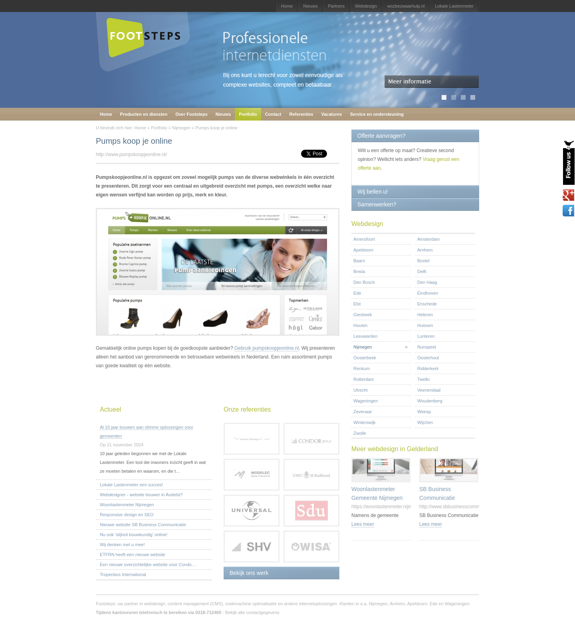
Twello (423, 379)
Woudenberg (429, 400)
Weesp (424, 411)
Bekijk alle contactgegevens (252, 612)
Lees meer (362, 524)
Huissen (425, 325)
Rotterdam (363, 379)
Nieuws (310, 6)
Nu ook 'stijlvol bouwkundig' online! (133, 534)
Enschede (427, 303)
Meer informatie (432, 81)
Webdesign (366, 6)
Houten (360, 325)
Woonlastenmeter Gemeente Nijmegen (376, 493)
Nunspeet (426, 347)
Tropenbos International (123, 574)
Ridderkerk (427, 368)
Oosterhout (428, 357)
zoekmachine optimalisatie (251, 603)
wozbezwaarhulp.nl (406, 6)
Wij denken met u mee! (122, 544)
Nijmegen (181, 127)
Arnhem (425, 250)
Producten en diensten (144, 114)
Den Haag (427, 282)
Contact (273, 114)
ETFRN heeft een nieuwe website (132, 554)
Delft (421, 271)
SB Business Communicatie (437, 493)
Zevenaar (362, 411)
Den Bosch (364, 282)
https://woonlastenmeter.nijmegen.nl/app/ (394, 506)
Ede (357, 293)
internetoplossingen (318, 603)
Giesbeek (362, 314)
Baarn (359, 260)
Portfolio (248, 114)
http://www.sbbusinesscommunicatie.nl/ (461, 506)
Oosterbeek (364, 357)
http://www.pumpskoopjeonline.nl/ (131, 154)
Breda (359, 271)
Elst (357, 303)
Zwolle (359, 433)
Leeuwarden (365, 336)
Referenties (301, 114)
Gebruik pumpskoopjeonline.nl (266, 348)
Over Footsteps (191, 114)
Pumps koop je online (216, 127)
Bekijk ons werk (249, 573)
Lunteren (425, 336)
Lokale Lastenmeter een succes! (131, 484)
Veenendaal (428, 390)
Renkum (361, 368)
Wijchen (425, 422)
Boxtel (423, 260)
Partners (336, 6)
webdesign (154, 603)
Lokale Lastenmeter (454, 6)
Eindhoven (427, 293)
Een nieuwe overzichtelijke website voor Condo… (148, 564)
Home (287, 6)
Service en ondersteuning (376, 114)
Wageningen (365, 400)
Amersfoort (364, 239)
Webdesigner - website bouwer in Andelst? (141, 494)
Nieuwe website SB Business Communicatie (143, 524)
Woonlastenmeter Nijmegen (127, 504)
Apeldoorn (363, 250)
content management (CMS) (195, 603)
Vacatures (331, 114)
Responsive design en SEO (127, 514)
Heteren (425, 314)
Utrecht (360, 390)
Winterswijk (364, 422)
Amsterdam (428, 239)
